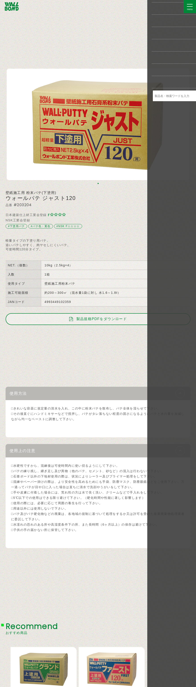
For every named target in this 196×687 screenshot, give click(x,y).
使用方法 (18, 393)
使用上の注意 (22, 450)
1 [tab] (98, 183)
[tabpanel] (98, 124)
